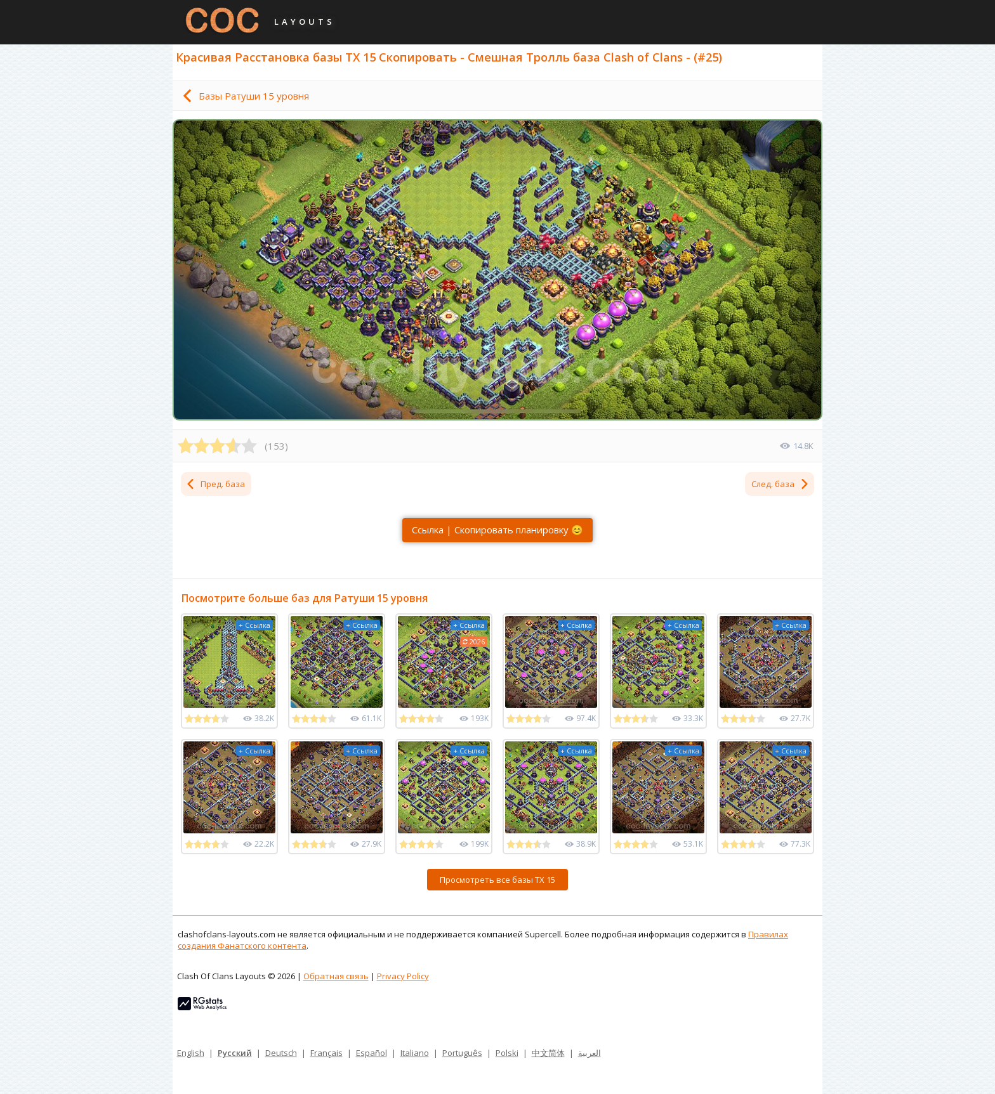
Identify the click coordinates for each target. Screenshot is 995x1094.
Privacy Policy (403, 976)
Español (371, 1052)
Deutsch (281, 1052)
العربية (589, 1052)
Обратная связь (336, 976)
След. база (780, 484)
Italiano (414, 1052)
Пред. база (215, 484)
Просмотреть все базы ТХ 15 (497, 879)
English (190, 1052)
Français (326, 1052)
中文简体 (548, 1052)
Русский (235, 1052)
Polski (507, 1052)
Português (462, 1052)
